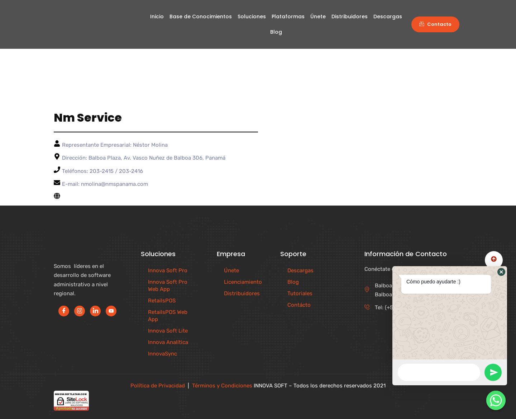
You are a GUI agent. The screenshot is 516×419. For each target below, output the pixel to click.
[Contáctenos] (496, 400)
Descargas (387, 16)
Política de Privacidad (157, 385)
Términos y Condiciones (222, 385)
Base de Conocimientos (200, 16)
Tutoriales (299, 293)
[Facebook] (63, 311)
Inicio (157, 16)
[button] (501, 272)
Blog (276, 32)
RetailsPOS (162, 300)
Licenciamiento (243, 282)
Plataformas (288, 16)
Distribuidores (349, 16)
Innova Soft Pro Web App (167, 285)
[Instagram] (79, 311)
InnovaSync (162, 353)
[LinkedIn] (95, 311)
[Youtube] (111, 311)
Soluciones (252, 16)
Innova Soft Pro (167, 270)
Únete (318, 16)
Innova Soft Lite (168, 331)
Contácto (299, 305)
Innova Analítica (168, 342)
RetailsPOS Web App (167, 316)
